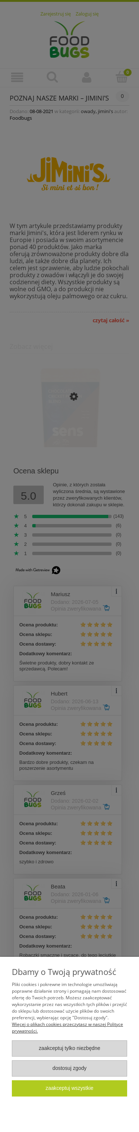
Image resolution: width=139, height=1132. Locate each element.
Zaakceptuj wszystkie (69, 1088)
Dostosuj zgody (69, 1068)
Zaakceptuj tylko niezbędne (69, 1048)
